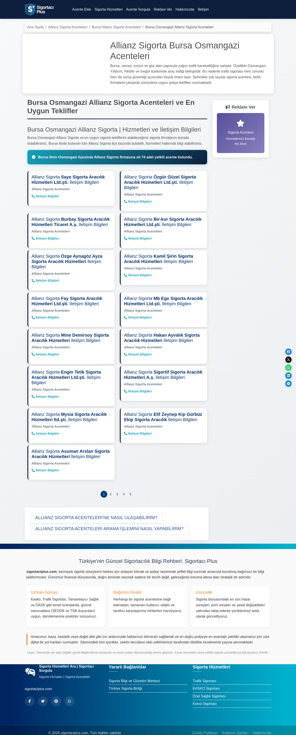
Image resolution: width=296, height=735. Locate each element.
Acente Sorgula (138, 9)
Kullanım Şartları (235, 722)
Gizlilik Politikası (205, 722)
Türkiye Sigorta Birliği (125, 678)
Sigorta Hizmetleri (108, 9)
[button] (96, 507)
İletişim (203, 9)
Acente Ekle (81, 9)
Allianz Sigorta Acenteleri (67, 27)
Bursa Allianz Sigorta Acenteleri (116, 27)
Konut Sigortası (205, 693)
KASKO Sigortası (206, 678)
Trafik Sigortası (204, 670)
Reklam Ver (163, 9)
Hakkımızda (185, 9)
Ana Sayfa (35, 27)
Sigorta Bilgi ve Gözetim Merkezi (134, 670)
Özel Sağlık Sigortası (209, 685)
